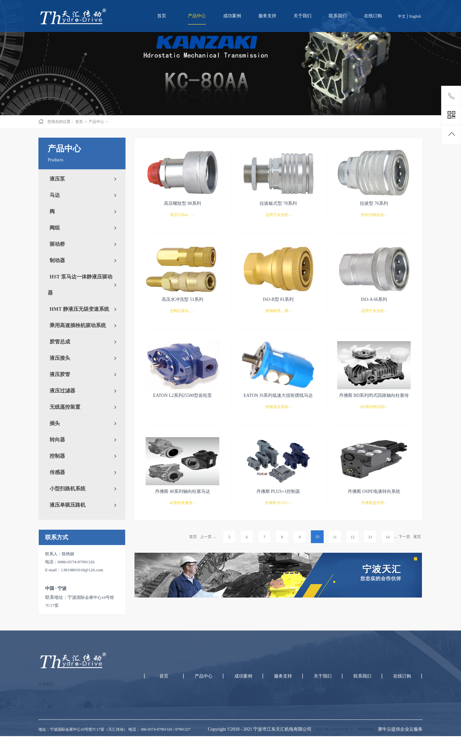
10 (317, 536)
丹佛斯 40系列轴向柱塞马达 (182, 491)
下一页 (404, 536)
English (415, 16)
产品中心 (96, 121)
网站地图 (365, 729)
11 (335, 537)
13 (370, 537)
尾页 (417, 536)
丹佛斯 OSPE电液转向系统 (374, 491)
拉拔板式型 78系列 (278, 203)
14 (388, 537)
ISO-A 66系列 (374, 299)
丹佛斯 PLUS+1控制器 (278, 491)
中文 (402, 16)
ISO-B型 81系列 (278, 299)
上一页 (206, 536)
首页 (161, 15)
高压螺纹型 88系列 (182, 203)
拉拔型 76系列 (374, 203)
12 (352, 537)
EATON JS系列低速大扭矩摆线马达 (278, 395)
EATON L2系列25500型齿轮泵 (182, 395)
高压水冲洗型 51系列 (182, 299)
